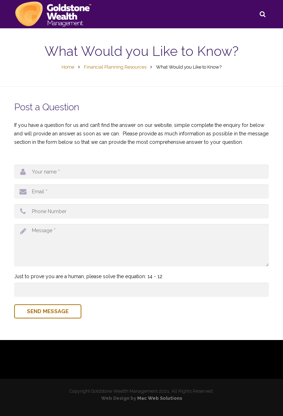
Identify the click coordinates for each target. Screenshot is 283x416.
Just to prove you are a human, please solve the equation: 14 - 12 (88, 276)
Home (68, 67)
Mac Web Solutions (159, 398)
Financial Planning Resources (115, 67)
